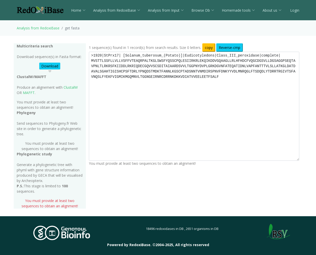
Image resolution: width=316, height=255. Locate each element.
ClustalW (71, 87)
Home (78, 10)
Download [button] (49, 66)
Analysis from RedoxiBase (38, 28)
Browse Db (202, 10)
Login (294, 10)
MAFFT (29, 92)
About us (272, 10)
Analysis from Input (166, 10)
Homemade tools (238, 10)
